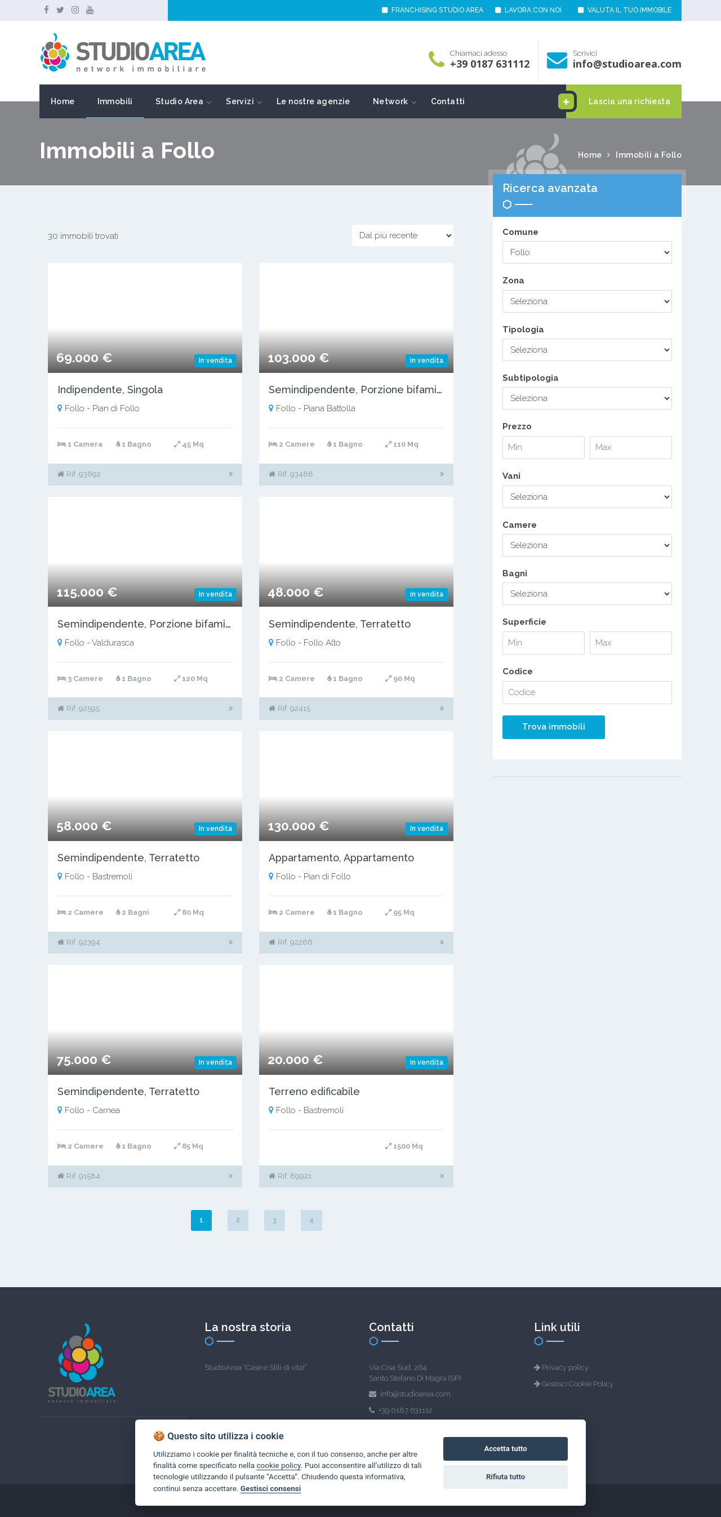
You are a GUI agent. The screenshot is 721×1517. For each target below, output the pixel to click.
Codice (517, 671)
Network (390, 101)
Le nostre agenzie (313, 101)
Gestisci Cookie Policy (577, 1384)
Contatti (448, 101)
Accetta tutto (505, 1448)
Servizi (240, 101)
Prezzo (517, 426)
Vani (511, 476)
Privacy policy (565, 1367)
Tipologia (523, 329)
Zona (513, 280)
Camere (519, 525)
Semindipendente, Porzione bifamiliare (363, 389)
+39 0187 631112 (489, 63)
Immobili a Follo (649, 154)
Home (63, 101)
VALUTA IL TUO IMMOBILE (624, 10)
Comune (520, 232)
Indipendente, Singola (110, 389)
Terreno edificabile (314, 1091)
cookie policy (278, 1465)
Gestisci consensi (271, 1488)
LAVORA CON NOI (528, 10)
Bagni (514, 573)
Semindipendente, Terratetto (340, 624)
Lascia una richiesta (618, 101)
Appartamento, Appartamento (341, 858)
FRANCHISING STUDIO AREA (432, 10)
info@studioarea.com (627, 63)
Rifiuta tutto (505, 1476)
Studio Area (179, 101)
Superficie (524, 622)
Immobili (115, 101)
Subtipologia (530, 378)
